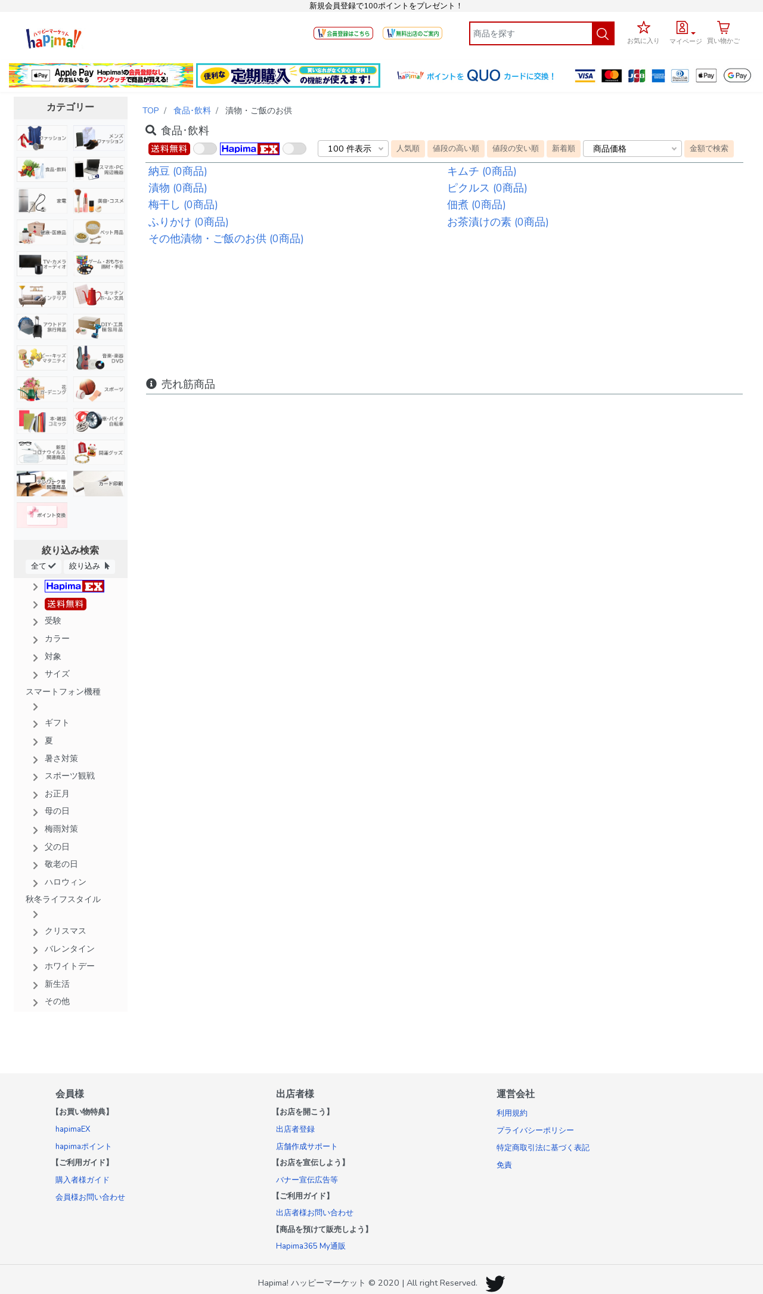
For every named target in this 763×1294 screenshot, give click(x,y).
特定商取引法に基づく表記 (543, 1147)
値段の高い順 (456, 148)
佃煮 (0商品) (476, 204)
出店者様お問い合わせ (314, 1212)
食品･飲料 (192, 110)
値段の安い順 (515, 148)
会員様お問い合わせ (90, 1197)
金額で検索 (709, 148)
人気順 (408, 148)
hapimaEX (72, 1129)
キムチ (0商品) (482, 171)
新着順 (563, 148)
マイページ (685, 41)
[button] (685, 31)
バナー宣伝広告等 (307, 1180)
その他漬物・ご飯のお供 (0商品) (226, 238)
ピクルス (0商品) (487, 188)
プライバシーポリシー (535, 1130)
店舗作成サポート (307, 1146)
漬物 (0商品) (177, 188)
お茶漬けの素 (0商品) (498, 222)
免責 (504, 1165)
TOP (150, 110)
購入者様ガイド (82, 1180)
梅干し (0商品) (183, 204)
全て (43, 566)
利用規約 (512, 1113)
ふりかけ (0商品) (188, 222)
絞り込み (89, 566)
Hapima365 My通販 (311, 1246)
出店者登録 (295, 1129)
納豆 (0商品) (177, 171)
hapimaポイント (83, 1146)
